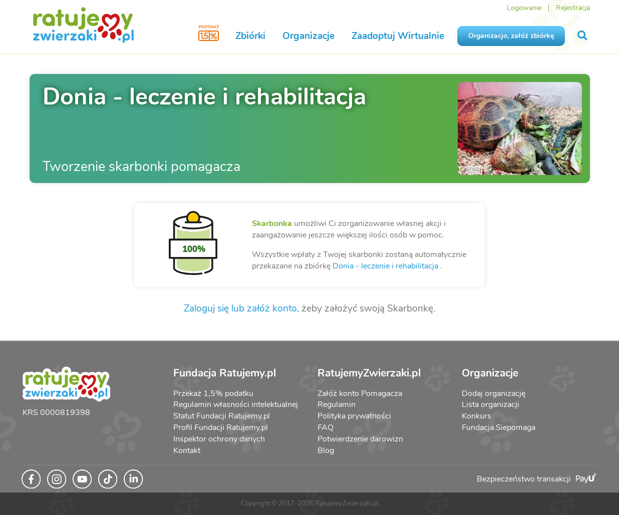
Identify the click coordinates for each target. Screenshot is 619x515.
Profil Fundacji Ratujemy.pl (220, 427)
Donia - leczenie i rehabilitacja (385, 266)
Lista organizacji (490, 404)
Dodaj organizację (493, 393)
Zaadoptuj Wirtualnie (398, 36)
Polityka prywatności (354, 416)
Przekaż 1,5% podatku (213, 393)
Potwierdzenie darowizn (360, 439)
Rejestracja (573, 7)
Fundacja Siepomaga (498, 427)
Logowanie (524, 7)
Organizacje (308, 36)
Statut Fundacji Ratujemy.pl (221, 416)
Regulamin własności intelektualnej (235, 404)
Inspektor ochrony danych (219, 439)
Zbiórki (250, 36)
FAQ (326, 427)
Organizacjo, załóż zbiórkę (511, 35)
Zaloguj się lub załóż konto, (241, 308)
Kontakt (186, 450)
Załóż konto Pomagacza (360, 393)
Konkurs (476, 416)
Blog (326, 450)
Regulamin (337, 404)
